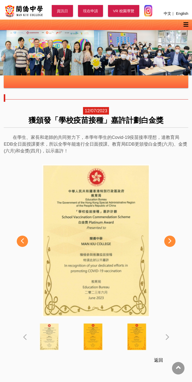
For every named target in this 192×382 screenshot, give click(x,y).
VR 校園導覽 (123, 11)
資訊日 (62, 11)
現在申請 (90, 11)
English (182, 13)
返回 (158, 360)
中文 (167, 13)
